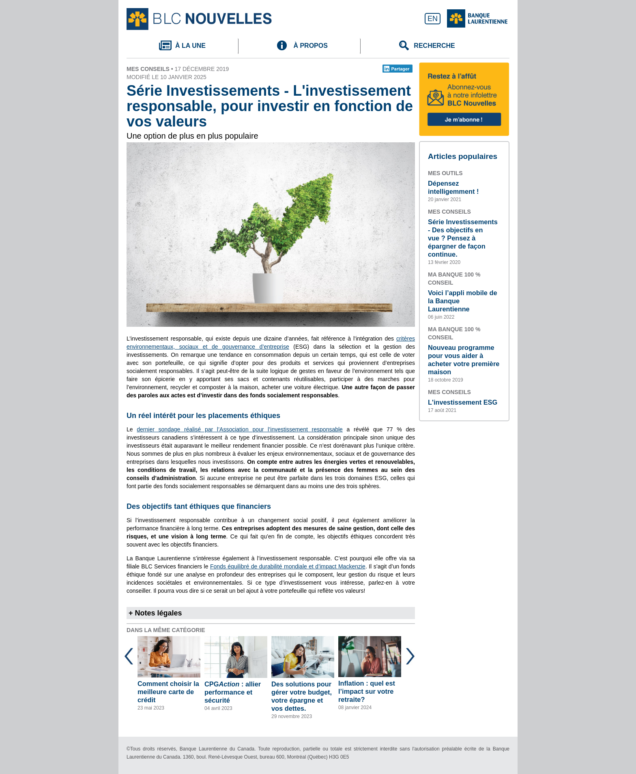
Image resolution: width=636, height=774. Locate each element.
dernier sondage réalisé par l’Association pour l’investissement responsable (240, 429)
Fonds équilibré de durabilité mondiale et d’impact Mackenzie (287, 566)
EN (433, 19)
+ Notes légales (155, 613)
